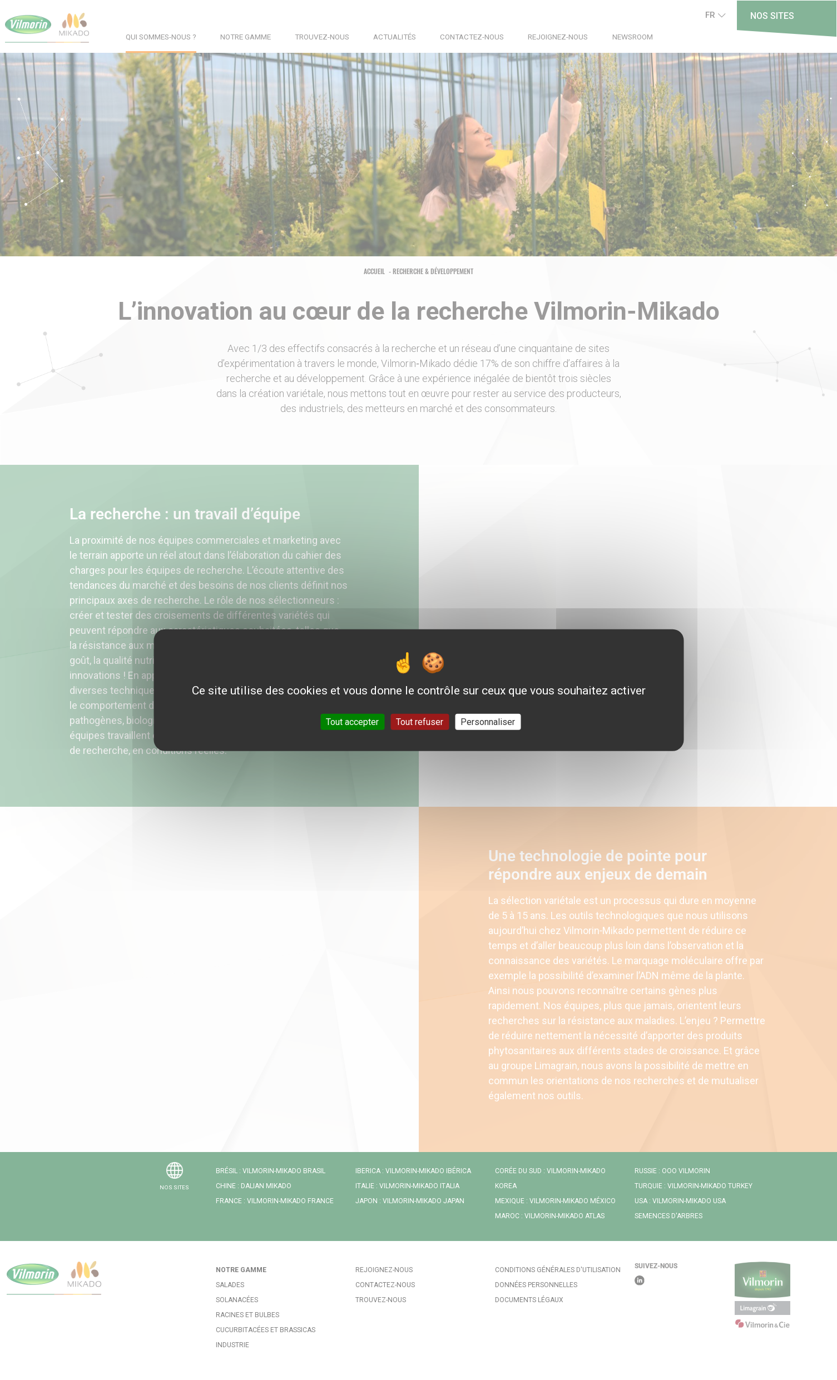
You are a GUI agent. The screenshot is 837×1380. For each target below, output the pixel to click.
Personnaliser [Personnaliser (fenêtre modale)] (487, 721)
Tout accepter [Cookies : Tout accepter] (352, 721)
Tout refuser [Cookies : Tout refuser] (419, 721)
